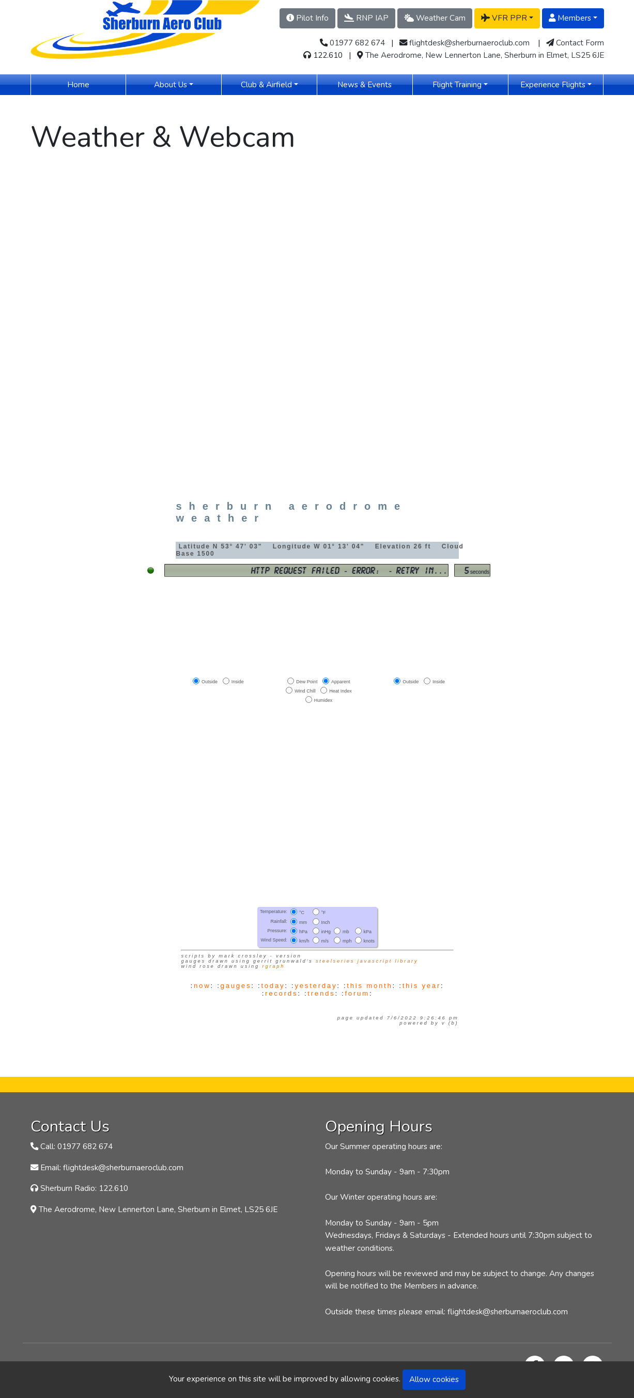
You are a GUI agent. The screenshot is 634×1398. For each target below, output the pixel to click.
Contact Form (580, 42)
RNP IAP (366, 17)
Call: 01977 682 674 (76, 1146)
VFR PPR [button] (504, 17)
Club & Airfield (266, 84)
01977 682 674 (357, 42)
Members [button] (570, 17)
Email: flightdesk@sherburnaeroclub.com (111, 1167)
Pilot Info (307, 17)
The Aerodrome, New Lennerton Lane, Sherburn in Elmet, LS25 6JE (484, 55)
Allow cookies (434, 1379)
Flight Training (457, 84)
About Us (170, 84)
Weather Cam (435, 17)
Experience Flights (552, 84)
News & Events (374, 84)
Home (93, 84)
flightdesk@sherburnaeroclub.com (469, 42)
